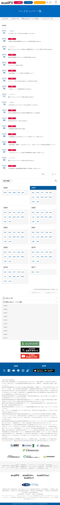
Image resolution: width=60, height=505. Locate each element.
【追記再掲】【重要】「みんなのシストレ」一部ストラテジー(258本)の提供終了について (32, 144)
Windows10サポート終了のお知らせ (17, 120)
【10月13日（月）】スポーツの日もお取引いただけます (23, 105)
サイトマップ (55, 466)
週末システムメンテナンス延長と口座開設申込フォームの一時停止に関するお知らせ (30, 49)
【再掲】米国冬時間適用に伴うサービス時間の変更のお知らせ (24, 41)
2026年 (5, 305)
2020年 (5, 327)
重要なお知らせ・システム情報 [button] (13, 302)
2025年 (5, 309)
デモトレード (39, 2)
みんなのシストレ (50, 292)
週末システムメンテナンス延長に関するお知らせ (21, 97)
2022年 (5, 320)
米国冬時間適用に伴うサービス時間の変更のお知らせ (22, 57)
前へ (44, 174)
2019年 (5, 330)
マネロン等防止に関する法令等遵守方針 (41, 466)
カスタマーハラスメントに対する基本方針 (32, 466)
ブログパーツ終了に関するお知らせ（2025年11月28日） (23, 81)
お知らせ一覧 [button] (8, 298)
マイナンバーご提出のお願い (15, 65)
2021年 (5, 323)
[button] (54, 298)
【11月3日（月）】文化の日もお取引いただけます (21, 33)
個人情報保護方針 (17, 466)
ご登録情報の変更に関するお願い (17, 128)
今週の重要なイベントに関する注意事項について (21, 73)
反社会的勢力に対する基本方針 (49, 466)
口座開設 (18, 2)
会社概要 (3, 466)
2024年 (5, 313)
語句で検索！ (7, 181)
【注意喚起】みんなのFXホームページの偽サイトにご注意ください (26, 136)
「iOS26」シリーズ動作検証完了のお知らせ (19, 89)
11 (38, 192)
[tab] (30, 298)
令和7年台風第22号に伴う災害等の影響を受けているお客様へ (24, 113)
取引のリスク (8, 466)
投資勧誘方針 (12, 466)
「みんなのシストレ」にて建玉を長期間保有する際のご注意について (26, 152)
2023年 (5, 316)
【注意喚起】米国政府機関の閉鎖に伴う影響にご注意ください (24, 168)
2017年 (5, 338)
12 (33, 192)
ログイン (28, 2)
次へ (53, 174)
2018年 (5, 334)
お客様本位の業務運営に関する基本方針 (24, 466)
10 (42, 192)
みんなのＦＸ (35, 292)
